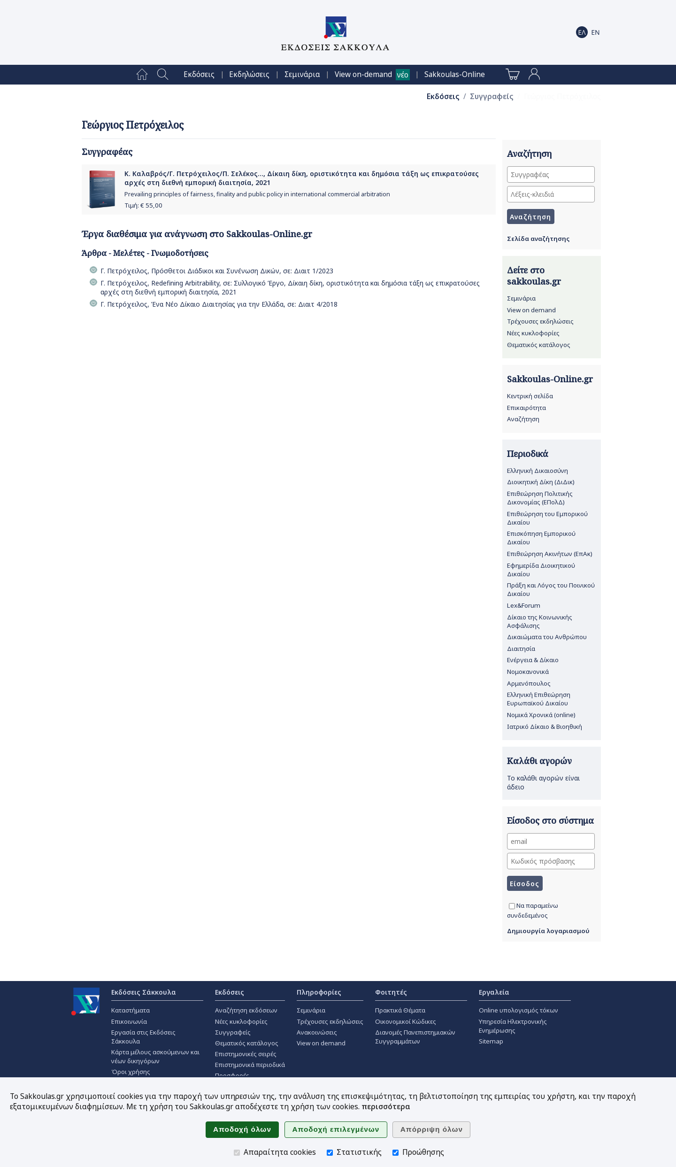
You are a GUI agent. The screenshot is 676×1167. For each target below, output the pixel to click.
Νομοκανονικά (528, 671)
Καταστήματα (130, 1010)
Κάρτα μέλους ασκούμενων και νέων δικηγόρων (155, 1056)
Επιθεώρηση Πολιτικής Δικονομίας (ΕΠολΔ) (540, 497)
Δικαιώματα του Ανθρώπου (547, 637)
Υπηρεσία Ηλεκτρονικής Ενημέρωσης (513, 1026)
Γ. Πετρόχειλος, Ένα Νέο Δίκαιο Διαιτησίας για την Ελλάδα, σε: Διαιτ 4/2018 (219, 304)
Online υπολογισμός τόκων (518, 1010)
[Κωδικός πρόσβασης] (551, 861)
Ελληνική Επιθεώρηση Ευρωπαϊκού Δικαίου (538, 698)
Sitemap (491, 1041)
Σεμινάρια (302, 74)
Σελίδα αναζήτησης (538, 238)
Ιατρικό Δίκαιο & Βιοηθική (544, 726)
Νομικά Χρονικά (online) (541, 715)
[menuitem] (142, 75)
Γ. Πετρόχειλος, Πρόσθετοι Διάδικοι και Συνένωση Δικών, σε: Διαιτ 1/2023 (216, 270)
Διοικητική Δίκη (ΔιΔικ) (541, 482)
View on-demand (363, 74)
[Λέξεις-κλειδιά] (551, 194)
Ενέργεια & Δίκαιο (533, 660)
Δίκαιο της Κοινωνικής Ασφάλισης (539, 621)
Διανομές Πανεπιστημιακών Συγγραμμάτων (415, 1036)
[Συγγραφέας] (551, 174)
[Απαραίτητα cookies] (237, 1153)
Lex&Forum (523, 605)
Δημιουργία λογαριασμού (548, 931)
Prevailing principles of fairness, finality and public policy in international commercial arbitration (257, 194)
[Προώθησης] (395, 1153)
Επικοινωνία (129, 1021)
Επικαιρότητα (526, 407)
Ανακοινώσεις (317, 1032)
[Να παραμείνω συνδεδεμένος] (512, 906)
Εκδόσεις (199, 74)
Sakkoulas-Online (454, 74)
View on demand (531, 310)
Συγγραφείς (492, 96)
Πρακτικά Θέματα (400, 1010)
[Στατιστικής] (330, 1153)
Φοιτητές (391, 992)
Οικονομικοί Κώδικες (405, 1021)
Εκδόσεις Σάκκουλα (143, 992)
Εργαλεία (494, 992)
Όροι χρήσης (130, 1071)
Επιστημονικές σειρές (246, 1054)
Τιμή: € (143, 205)
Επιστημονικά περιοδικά (250, 1064)
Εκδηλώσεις (249, 74)
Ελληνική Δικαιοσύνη (537, 470)
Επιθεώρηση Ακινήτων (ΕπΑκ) (549, 553)
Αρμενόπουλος (529, 683)
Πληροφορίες (319, 992)
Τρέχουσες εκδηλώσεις (540, 321)
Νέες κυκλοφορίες (533, 333)
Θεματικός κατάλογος (538, 344)
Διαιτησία (521, 648)
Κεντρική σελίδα (530, 396)
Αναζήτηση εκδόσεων (246, 1010)
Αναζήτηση (523, 419)
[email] (551, 841)
